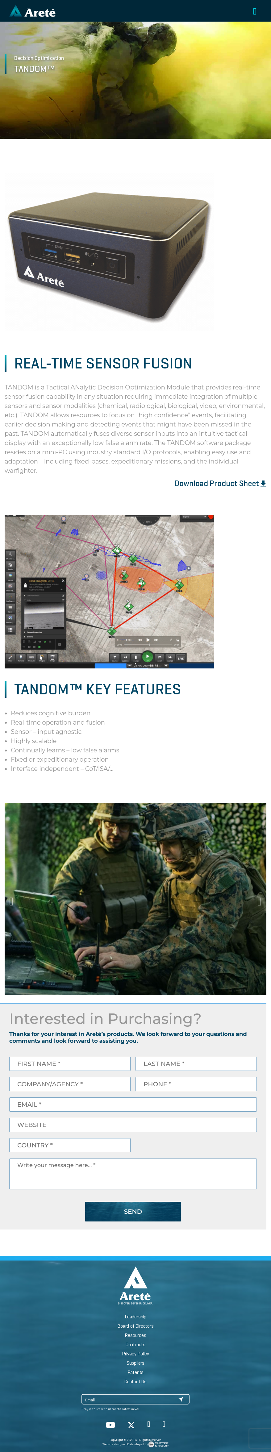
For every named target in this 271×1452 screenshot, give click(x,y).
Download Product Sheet (220, 483)
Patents (135, 1372)
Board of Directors (135, 1326)
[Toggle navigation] (255, 11)
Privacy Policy (135, 1354)
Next (258, 899)
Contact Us (135, 1381)
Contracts (135, 1344)
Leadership (135, 1317)
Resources (135, 1335)
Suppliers (135, 1363)
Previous (12, 899)
